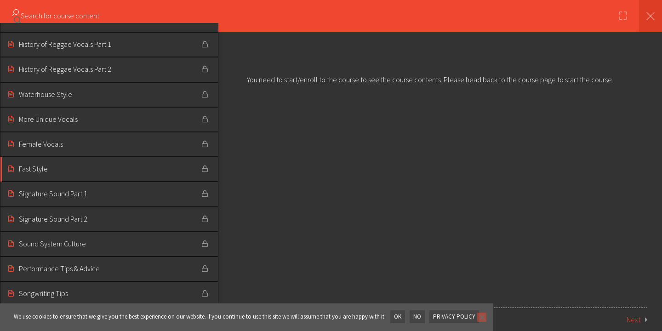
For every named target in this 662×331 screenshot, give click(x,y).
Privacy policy (454, 316)
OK (397, 316)
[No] (481, 317)
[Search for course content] (17, 16)
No (417, 316)
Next (633, 319)
